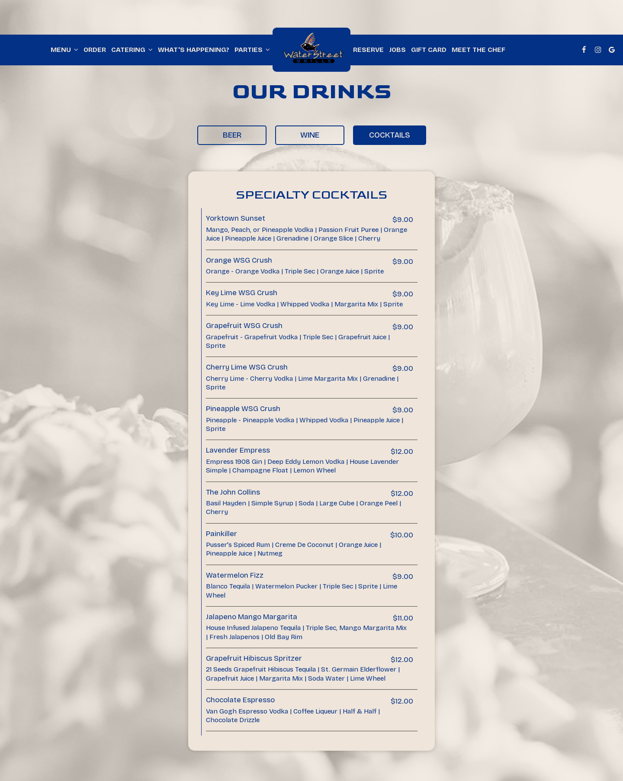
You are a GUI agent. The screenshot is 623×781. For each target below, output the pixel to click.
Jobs (397, 50)
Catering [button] (132, 50)
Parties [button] (252, 50)
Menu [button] (64, 50)
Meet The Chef (478, 50)
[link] (311, 50)
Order (94, 50)
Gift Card (428, 50)
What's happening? (193, 50)
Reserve (368, 50)
